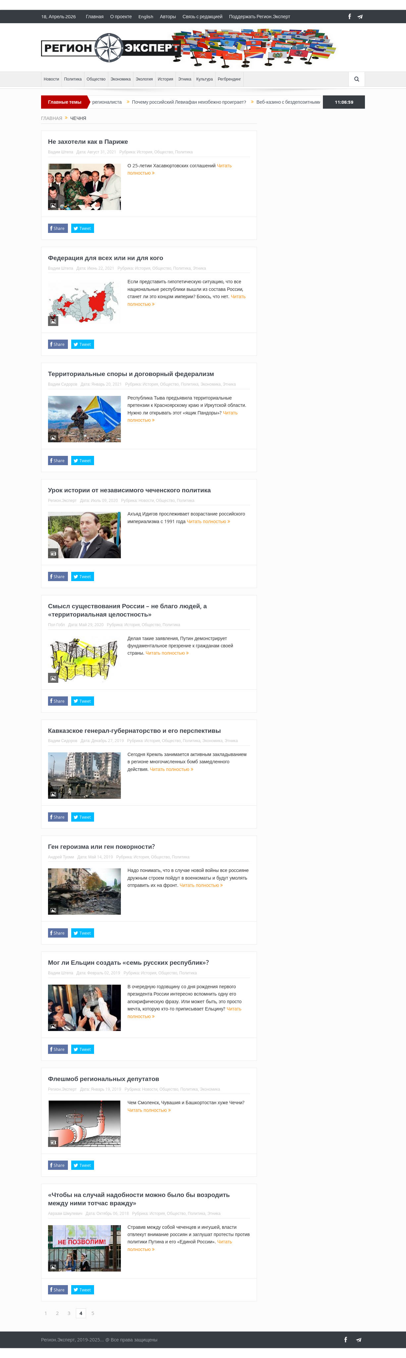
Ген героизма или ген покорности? (101, 846)
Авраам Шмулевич (65, 1213)
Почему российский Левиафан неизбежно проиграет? (200, 102)
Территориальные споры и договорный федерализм (131, 373)
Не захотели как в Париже (88, 141)
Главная (95, 16)
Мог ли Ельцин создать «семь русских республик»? (128, 962)
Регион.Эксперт (62, 500)
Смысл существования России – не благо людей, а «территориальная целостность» (127, 610)
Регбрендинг (229, 79)
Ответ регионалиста (111, 102)
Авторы (168, 16)
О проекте (121, 16)
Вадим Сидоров (62, 384)
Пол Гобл (56, 624)
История (166, 79)
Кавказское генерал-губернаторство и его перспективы (134, 730)
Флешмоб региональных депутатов (103, 1078)
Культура (204, 79)
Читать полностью (208, 521)
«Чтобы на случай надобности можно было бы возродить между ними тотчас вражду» (139, 1198)
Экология (144, 79)
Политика (72, 79)
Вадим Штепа (60, 151)
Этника (184, 79)
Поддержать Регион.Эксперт (259, 16)
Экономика (121, 79)
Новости (51, 79)
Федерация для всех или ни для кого (105, 257)
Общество (96, 79)
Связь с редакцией (202, 16)
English (145, 16)
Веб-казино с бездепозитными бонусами (311, 102)
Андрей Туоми (61, 856)
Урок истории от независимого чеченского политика (129, 490)
